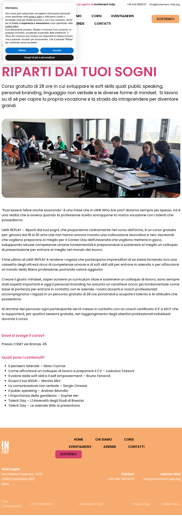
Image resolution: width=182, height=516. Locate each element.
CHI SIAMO (73, 16)
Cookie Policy (170, 505)
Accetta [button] (57, 500)
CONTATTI (102, 23)
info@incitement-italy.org (165, 4)
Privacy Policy (141, 505)
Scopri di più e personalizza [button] (39, 507)
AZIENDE (77, 23)
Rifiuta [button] (22, 500)
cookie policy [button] (11, 475)
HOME (50, 16)
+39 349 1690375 (136, 4)
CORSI (96, 16)
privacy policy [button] (35, 466)
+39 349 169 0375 (121, 480)
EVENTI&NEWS (122, 16)
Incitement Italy (104, 4)
